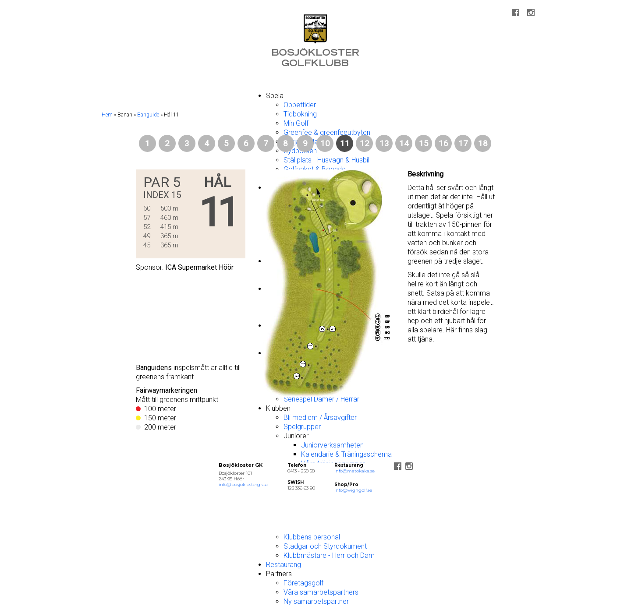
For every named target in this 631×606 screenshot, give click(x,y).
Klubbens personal (312, 537)
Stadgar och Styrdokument (325, 546)
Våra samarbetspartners (321, 592)
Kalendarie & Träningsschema (346, 454)
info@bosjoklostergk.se (243, 484)
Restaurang (283, 564)
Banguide (148, 115)
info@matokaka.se (354, 471)
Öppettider (300, 105)
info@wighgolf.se (353, 490)
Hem (107, 115)
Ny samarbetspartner (316, 601)
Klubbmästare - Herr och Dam (329, 555)
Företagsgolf (303, 583)
